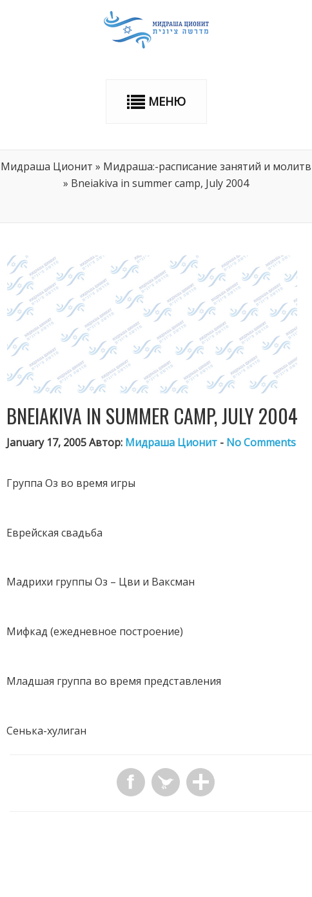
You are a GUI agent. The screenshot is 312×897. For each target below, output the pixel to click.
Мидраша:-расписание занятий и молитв (207, 166)
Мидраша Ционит (47, 166)
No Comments (261, 442)
